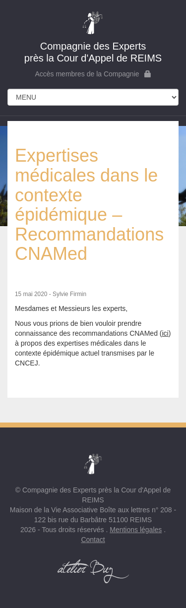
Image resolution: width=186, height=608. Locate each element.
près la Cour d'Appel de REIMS (93, 36)
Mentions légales (136, 530)
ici (165, 333)
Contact (93, 540)
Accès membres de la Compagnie (93, 74)
